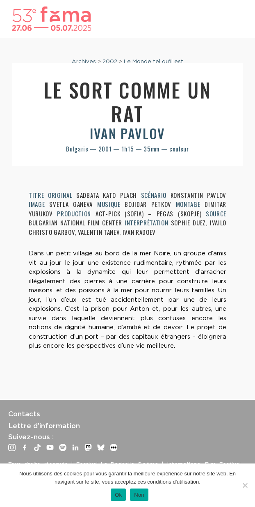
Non (139, 495)
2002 (109, 61)
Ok (118, 495)
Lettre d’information (44, 426)
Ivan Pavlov (127, 133)
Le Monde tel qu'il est (153, 61)
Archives (84, 61)
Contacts (24, 414)
